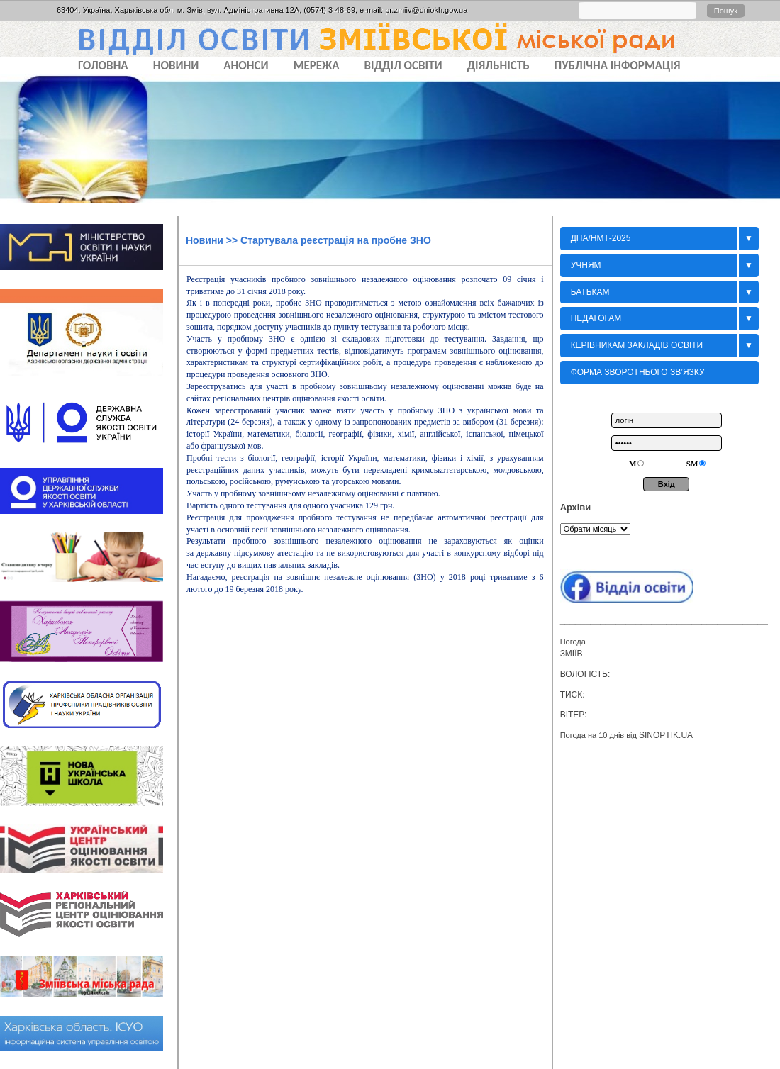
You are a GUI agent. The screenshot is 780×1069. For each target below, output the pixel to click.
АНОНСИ (245, 65)
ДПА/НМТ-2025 (601, 238)
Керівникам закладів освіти (637, 345)
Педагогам (596, 318)
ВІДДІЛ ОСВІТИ (403, 65)
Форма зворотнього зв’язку (638, 372)
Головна (103, 65)
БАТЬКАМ (590, 292)
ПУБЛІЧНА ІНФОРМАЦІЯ (618, 65)
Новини (204, 240)
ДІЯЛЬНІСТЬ (498, 65)
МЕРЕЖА (317, 65)
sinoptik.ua (666, 735)
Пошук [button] (725, 10)
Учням (586, 265)
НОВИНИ (176, 65)
